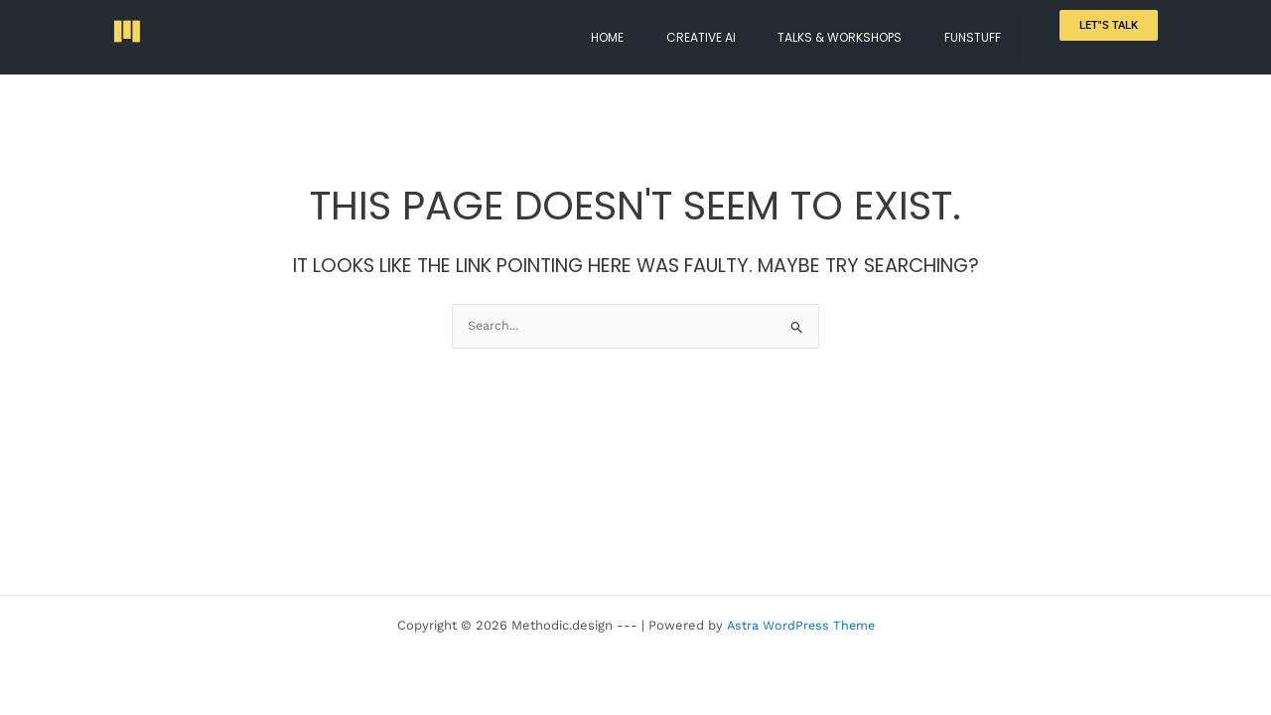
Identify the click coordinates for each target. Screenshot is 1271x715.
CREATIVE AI (732, 30)
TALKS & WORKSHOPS (858, 30)
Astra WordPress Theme (800, 625)
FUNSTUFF (978, 30)
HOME (651, 30)
